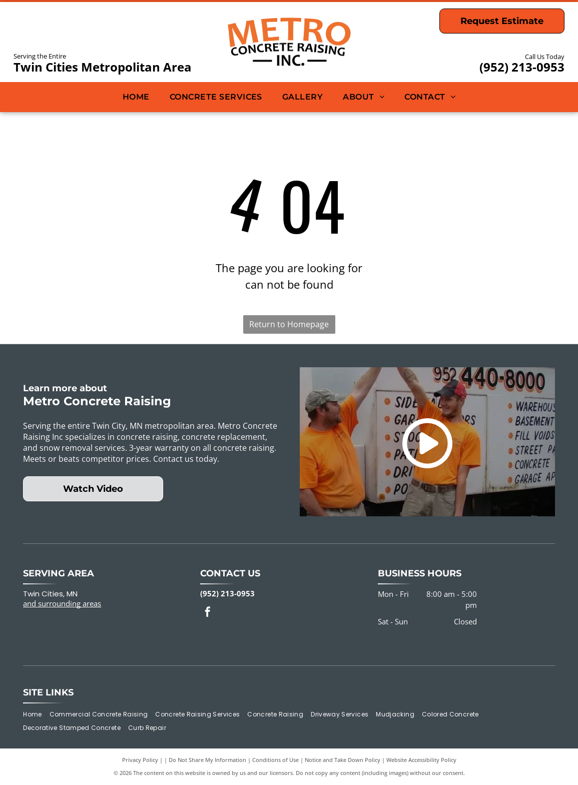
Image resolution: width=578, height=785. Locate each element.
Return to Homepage (289, 324)
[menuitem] (136, 97)
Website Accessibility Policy (421, 759)
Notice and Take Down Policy (342, 759)
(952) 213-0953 (521, 67)
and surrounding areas (62, 603)
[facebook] (207, 613)
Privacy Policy (140, 759)
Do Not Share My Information (207, 759)
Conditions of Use (275, 759)
